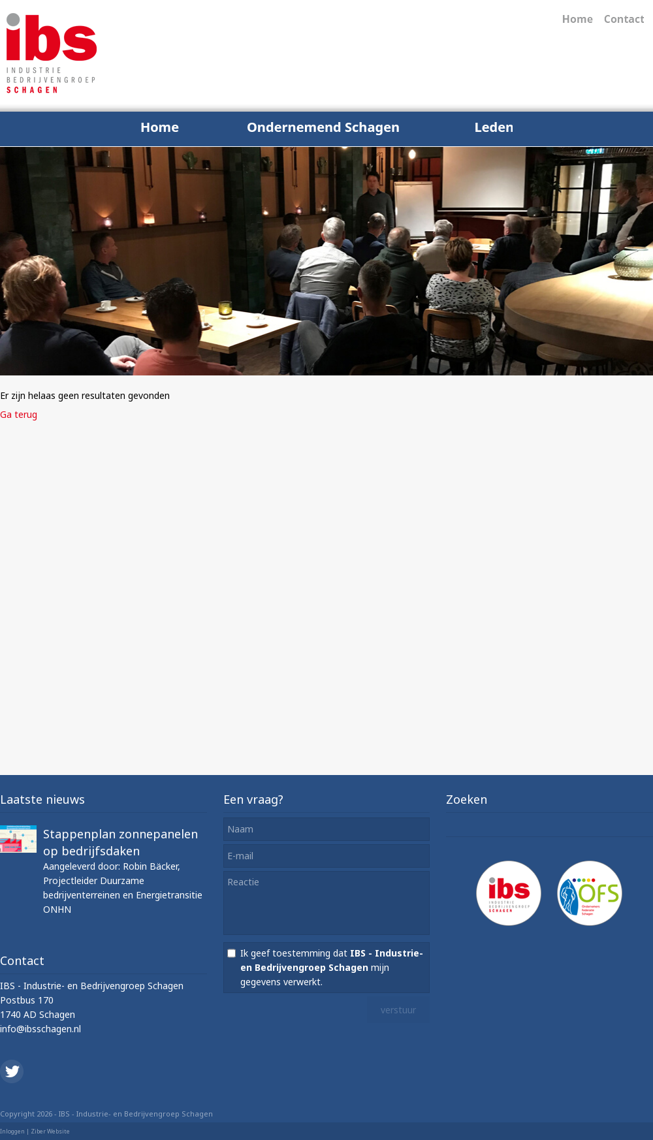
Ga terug (18, 414)
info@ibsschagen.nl (40, 1028)
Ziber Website (50, 1131)
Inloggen (12, 1131)
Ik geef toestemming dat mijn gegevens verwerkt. (331, 967)
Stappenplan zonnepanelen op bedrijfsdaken (120, 842)
